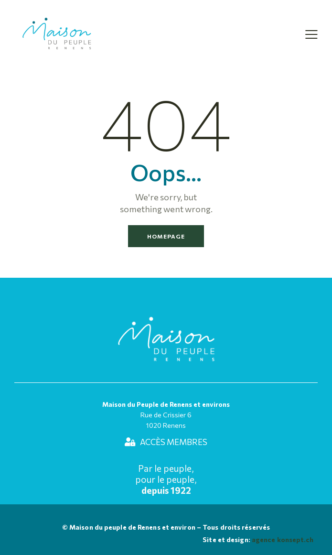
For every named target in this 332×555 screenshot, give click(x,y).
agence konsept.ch (282, 539)
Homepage (166, 236)
